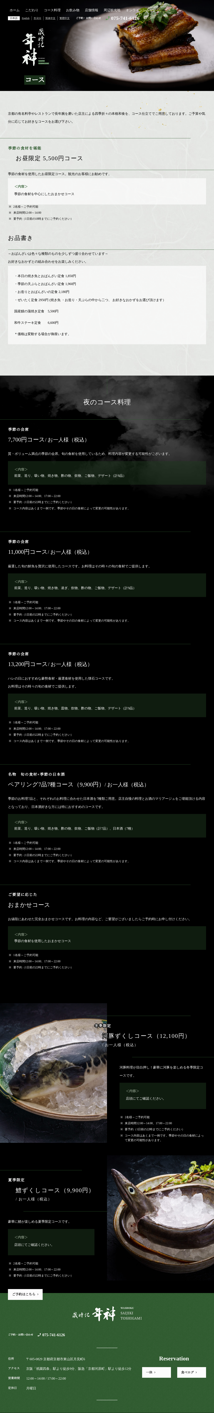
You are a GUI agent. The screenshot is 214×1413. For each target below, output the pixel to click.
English (25, 18)
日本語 (14, 18)
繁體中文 (65, 18)
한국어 (37, 18)
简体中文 (50, 18)
